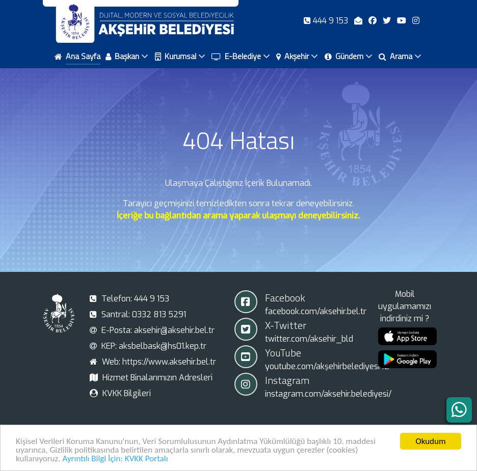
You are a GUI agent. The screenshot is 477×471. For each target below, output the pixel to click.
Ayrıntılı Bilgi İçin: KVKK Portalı (115, 460)
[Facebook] (373, 20)
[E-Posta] (359, 20)
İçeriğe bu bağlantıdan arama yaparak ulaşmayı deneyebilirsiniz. (238, 215)
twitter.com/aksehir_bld (309, 339)
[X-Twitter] (388, 20)
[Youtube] (402, 20)
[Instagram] (415, 20)
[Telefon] (327, 20)
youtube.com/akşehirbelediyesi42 (327, 366)
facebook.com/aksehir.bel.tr (315, 311)
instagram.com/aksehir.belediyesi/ (328, 394)
